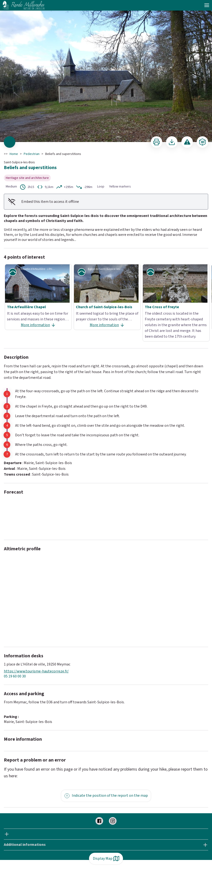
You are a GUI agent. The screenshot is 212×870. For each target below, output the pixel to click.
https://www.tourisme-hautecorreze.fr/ (36, 671)
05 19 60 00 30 (15, 676)
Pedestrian (31, 154)
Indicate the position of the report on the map (106, 796)
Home (14, 154)
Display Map (106, 858)
